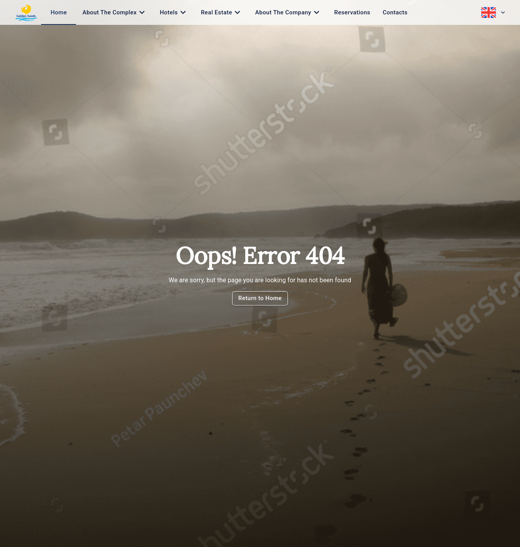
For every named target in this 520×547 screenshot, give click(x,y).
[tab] (58, 12)
